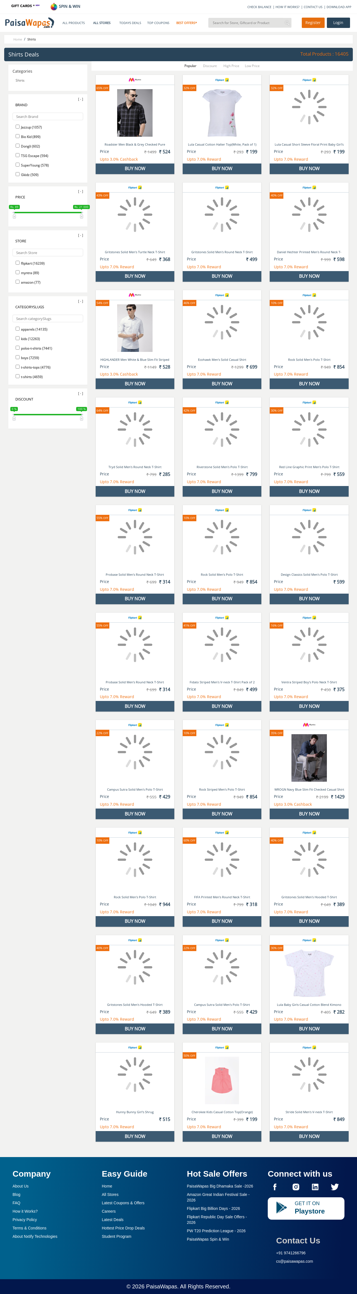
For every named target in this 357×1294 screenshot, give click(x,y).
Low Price (252, 65)
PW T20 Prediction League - (216, 1231)
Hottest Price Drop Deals (123, 1228)
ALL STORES (101, 23)
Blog (16, 1194)
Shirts (20, 80)
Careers (109, 1211)
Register (313, 22)
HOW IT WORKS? (288, 7)
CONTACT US (313, 7)
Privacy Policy (25, 1219)
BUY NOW (135, 168)
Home (107, 1186)
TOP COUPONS (158, 23)
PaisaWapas (161, 1286)
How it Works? (25, 1211)
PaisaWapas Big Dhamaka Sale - (220, 1186)
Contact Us (298, 1240)
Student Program (116, 1236)
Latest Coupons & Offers (123, 1203)
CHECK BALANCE (259, 7)
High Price (231, 65)
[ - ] (80, 99)
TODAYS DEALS (130, 23)
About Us (21, 1186)
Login (338, 22)
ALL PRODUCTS (73, 23)
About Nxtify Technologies (35, 1236)
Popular (190, 65)
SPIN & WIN (65, 6)
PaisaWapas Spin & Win (208, 1239)
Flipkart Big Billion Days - (213, 1208)
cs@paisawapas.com (294, 1261)
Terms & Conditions (29, 1228)
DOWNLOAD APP (339, 7)
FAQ (16, 1203)
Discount (210, 65)
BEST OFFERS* (186, 23)
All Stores (110, 1194)
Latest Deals (113, 1219)
